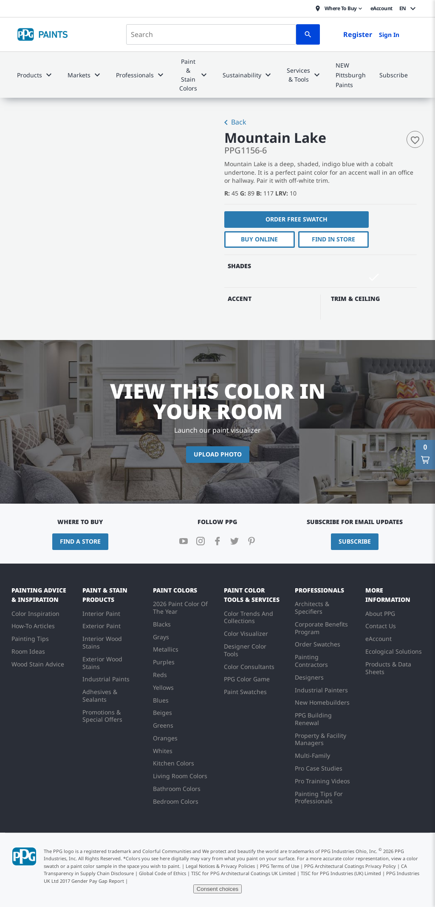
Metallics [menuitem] (165, 649)
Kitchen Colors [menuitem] (173, 763)
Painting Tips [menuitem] (30, 639)
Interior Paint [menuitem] (101, 613)
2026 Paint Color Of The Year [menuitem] (180, 607)
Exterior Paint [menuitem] (101, 626)
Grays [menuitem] (161, 637)
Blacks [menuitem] (162, 624)
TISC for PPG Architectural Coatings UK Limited (243, 873)
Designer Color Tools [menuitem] (245, 650)
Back (233, 123)
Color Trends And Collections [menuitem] (248, 617)
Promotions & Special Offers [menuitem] (102, 716)
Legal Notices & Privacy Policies (220, 866)
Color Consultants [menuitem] (249, 667)
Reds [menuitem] (160, 675)
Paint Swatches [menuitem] (245, 692)
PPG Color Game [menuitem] (247, 679)
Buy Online (259, 239)
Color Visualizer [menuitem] (246, 633)
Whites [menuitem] (162, 751)
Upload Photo (218, 454)
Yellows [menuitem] (163, 687)
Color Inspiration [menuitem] (35, 613)
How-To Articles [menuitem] (33, 626)
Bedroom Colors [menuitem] (175, 801)
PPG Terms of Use (279, 866)
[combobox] (211, 34)
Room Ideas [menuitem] (28, 651)
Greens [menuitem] (163, 725)
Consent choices (218, 889)
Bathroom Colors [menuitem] (177, 789)
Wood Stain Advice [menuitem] (37, 664)
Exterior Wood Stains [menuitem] (102, 663)
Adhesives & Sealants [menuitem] (99, 695)
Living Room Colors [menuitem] (180, 776)
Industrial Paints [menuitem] (106, 679)
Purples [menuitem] (164, 662)
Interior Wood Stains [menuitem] (102, 642)
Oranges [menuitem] (165, 738)
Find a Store (80, 541)
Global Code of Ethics (162, 873)
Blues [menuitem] (161, 700)
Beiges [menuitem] (162, 713)
